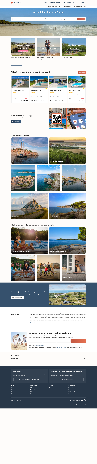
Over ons (13, 387)
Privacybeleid (70, 389)
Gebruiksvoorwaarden (34, 391)
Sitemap (69, 393)
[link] (23, 49)
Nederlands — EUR (75, 400)
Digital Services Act (72, 391)
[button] (52, 19)
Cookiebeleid (70, 387)
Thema (50, 387)
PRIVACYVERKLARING (61, 347)
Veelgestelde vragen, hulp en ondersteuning (29, 379)
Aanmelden (78, 341)
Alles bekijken (82, 72)
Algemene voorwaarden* (81, 404)
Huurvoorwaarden (33, 393)
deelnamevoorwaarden (39, 345)
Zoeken (81, 19)
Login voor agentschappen (16, 393)
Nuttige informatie (34, 389)
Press (12, 391)
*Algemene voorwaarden (16, 65)
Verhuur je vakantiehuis (67, 379)
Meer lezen (33, 322)
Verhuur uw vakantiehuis (69, 2)
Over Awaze (13, 389)
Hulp (77, 2)
